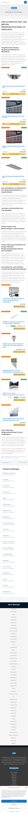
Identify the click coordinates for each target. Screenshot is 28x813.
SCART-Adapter (13, 683)
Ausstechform (13, 622)
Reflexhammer (7, 510)
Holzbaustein (13, 707)
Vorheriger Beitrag (5, 462)
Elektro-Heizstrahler (8, 541)
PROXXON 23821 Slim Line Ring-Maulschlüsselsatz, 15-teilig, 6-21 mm (13, 371)
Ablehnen (14, 804)
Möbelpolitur (6, 517)
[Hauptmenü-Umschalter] (25, 2)
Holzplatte (6, 560)
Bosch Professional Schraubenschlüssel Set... (13, 177)
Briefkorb (13, 743)
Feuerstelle (6, 485)
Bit (13, 696)
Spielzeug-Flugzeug (13, 663)
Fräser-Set (13, 740)
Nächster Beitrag (23, 462)
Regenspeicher (13, 677)
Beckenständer (13, 647)
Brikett (5, 498)
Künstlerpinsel (13, 724)
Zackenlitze (13, 713)
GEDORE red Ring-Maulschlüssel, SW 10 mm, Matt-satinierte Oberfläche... (13, 322)
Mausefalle (13, 715)
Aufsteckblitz (13, 625)
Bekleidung (14, 777)
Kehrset (13, 688)
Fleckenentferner (13, 732)
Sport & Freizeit (14, 785)
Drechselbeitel (13, 655)
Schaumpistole (13, 672)
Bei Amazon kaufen (14, 93)
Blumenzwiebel (13, 628)
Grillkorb (5, 585)
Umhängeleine (13, 636)
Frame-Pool (6, 492)
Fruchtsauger (13, 661)
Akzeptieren (14, 801)
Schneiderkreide (7, 554)
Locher (13, 644)
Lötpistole (5, 479)
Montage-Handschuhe (9, 473)
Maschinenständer (8, 523)
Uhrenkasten (13, 641)
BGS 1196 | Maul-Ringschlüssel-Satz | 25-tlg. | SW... (13, 117)
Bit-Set (5, 579)
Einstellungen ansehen (14, 808)
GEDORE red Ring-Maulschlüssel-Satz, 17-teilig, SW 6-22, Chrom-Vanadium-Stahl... (13, 345)
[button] (26, 787)
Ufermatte (6, 529)
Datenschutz (11, 811)
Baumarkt (14, 7)
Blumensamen (13, 721)
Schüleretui (13, 633)
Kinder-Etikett (13, 611)
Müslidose (13, 666)
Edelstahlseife (13, 619)
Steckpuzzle (13, 710)
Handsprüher (13, 608)
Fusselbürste (13, 726)
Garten (14, 782)
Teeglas (13, 614)
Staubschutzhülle (13, 630)
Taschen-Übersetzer (13, 694)
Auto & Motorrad (14, 772)
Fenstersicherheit (13, 658)
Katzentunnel (13, 685)
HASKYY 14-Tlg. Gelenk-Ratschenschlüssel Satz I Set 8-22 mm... (14, 394)
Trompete (13, 669)
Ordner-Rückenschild (13, 735)
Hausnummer (7, 566)
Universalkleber (13, 652)
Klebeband (13, 680)
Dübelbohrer (6, 573)
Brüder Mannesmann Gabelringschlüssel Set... (13, 87)
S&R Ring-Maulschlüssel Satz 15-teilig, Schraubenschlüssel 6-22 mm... (13, 419)
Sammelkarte (13, 674)
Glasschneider (13, 702)
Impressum (17, 811)
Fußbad (13, 718)
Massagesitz (13, 691)
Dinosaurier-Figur (13, 699)
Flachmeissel (6, 504)
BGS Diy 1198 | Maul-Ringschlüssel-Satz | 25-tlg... (13, 147)
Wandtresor (13, 617)
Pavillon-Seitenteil (8, 548)
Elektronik (14, 780)
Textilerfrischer (13, 639)
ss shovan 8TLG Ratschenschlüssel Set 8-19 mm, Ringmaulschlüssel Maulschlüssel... (13, 300)
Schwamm (13, 729)
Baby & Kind (14, 773)
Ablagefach (13, 737)
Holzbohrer (6, 535)
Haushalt (14, 783)
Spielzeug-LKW (13, 704)
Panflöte (13, 650)
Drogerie (14, 778)
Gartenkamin (7, 591)
